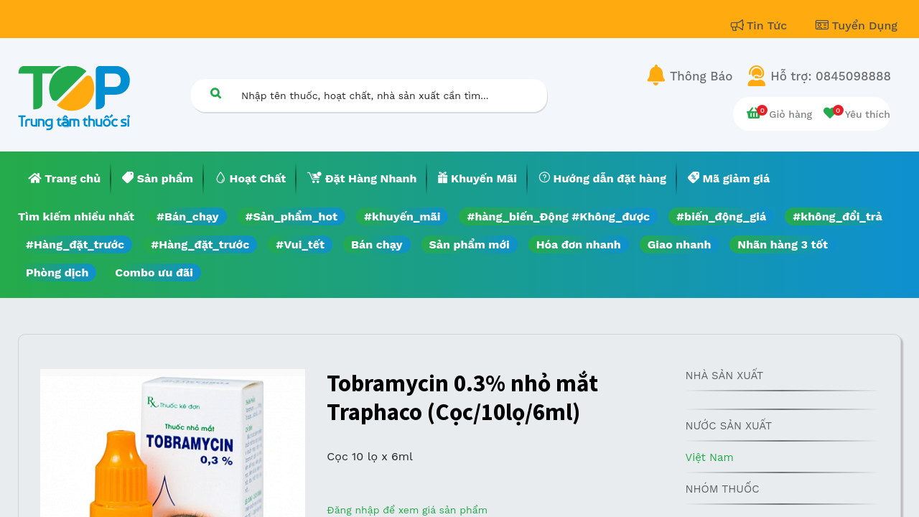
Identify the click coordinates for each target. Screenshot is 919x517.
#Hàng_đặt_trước (75, 244)
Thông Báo (701, 76)
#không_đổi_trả (837, 216)
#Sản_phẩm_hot (291, 216)
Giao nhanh (680, 244)
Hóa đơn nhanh (578, 244)
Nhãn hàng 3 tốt (782, 244)
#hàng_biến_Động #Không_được (558, 216)
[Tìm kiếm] (215, 93)
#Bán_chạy (188, 216)
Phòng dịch (57, 272)
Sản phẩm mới (469, 244)
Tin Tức (761, 25)
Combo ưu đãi (154, 272)
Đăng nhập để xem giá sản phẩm (407, 510)
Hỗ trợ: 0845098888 (830, 76)
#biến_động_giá (721, 216)
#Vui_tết (300, 244)
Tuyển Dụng (856, 25)
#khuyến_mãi (402, 216)
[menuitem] (64, 178)
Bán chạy (376, 244)
